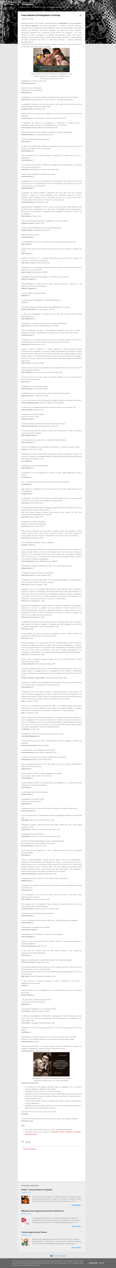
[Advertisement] (92, 38)
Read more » (77, 1205)
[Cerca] (97, 5)
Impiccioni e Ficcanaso (73, 1132)
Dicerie (62, 1132)
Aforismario (28, 4)
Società (28, 1142)
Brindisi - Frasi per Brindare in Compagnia (36, 1190)
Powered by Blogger (58, 1256)
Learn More (93, 1263)
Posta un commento (29, 1149)
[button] (80, 15)
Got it (102, 1263)
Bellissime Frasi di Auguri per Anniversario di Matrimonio (42, 1211)
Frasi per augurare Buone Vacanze (34, 1232)
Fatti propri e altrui (31, 1134)
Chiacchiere (55, 1132)
